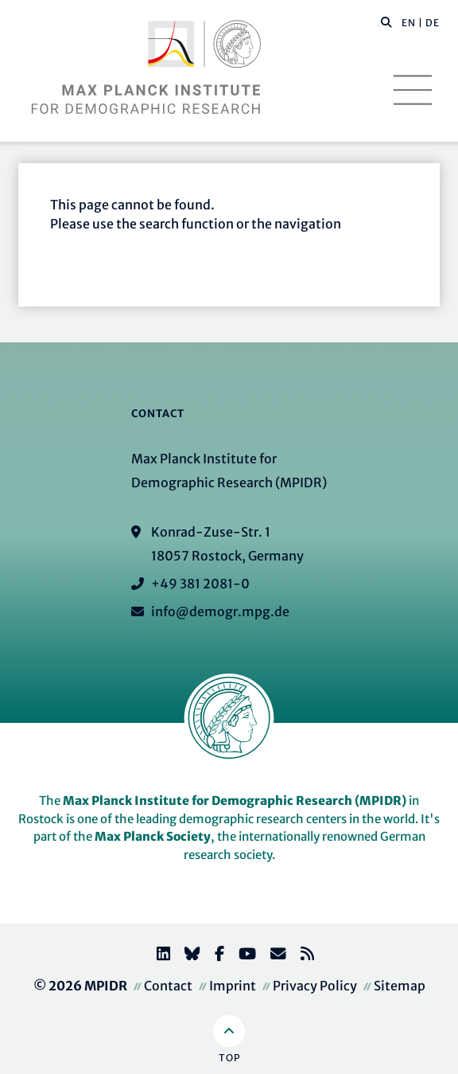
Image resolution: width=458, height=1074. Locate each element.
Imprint (232, 986)
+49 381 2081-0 (200, 584)
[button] (386, 21)
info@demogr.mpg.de (220, 611)
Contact (168, 986)
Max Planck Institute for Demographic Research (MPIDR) (234, 800)
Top (229, 1058)
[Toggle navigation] (413, 90)
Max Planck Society (153, 836)
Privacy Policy (315, 986)
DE (432, 23)
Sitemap (399, 986)
